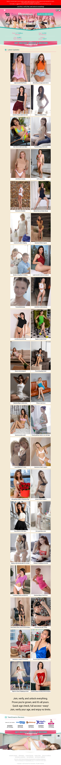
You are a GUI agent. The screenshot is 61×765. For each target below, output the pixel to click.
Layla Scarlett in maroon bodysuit (41, 275)
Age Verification (30, 757)
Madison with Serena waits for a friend (20, 563)
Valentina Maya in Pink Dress (41, 595)
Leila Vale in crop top (20, 179)
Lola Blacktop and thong (20, 339)
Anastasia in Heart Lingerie (40, 467)
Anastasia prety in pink (20, 435)
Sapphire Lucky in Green (40, 339)
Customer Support (13, 755)
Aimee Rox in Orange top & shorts (41, 82)
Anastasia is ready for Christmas (20, 659)
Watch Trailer (30, 26)
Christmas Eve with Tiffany (40, 627)
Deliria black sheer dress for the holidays (20, 627)
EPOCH (22, 760)
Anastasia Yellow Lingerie (41, 243)
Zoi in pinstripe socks (41, 531)
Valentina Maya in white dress (20, 403)
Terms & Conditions (46, 755)
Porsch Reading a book (40, 371)
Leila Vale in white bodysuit (40, 307)
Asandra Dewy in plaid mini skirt (20, 114)
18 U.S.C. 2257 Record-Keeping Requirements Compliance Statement (30, 759)
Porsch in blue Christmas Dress (40, 659)
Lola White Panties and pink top (20, 595)
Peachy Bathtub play (20, 307)
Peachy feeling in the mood (40, 146)
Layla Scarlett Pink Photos (20, 82)
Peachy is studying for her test (41, 563)
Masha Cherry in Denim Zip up (41, 211)
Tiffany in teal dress (40, 403)
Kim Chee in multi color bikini (20, 146)
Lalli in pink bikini (41, 179)
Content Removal (29, 755)
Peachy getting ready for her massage (41, 435)
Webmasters (21, 755)
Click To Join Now (44, 14)
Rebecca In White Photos (41, 114)
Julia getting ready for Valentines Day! (20, 499)
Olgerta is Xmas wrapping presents (20, 691)
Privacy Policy (38, 755)
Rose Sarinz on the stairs (20, 531)
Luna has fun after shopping (20, 243)
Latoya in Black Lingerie (40, 499)
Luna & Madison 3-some (20, 467)
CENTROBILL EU (30, 760)
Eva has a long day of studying (20, 275)
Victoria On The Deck (20, 211)
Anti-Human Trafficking (40, 757)
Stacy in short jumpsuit (20, 371)
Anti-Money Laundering (20, 757)
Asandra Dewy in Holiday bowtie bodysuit (40, 691)
